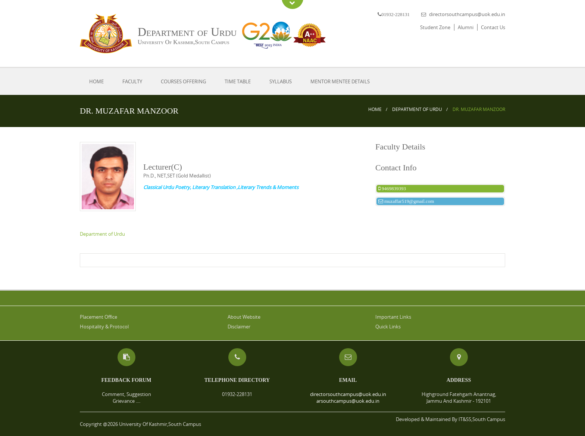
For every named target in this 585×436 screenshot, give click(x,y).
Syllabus (280, 81)
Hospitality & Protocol (104, 326)
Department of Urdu (417, 109)
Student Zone (435, 27)
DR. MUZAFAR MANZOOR (479, 109)
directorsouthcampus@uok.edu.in (467, 14)
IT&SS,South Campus (482, 419)
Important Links (393, 316)
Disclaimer (239, 326)
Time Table (238, 81)
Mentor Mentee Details (340, 81)
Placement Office (98, 316)
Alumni (465, 27)
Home (96, 81)
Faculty (132, 81)
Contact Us (493, 27)
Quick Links (388, 326)
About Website (244, 316)
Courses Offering (183, 81)
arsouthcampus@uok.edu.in (347, 401)
